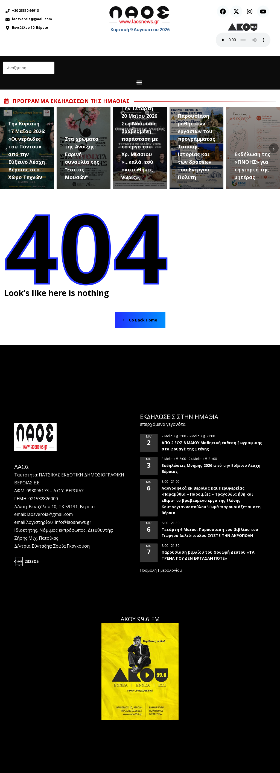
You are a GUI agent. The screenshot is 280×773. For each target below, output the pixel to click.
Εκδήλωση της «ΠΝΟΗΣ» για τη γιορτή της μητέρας (252, 165)
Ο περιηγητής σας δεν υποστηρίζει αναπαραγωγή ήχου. (243, 40)
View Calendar (161, 570)
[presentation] (6, 148)
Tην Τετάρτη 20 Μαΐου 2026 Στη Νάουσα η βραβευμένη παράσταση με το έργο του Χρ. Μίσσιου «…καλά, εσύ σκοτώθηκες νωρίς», (139, 142)
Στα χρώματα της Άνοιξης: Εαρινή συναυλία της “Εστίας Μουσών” (82, 158)
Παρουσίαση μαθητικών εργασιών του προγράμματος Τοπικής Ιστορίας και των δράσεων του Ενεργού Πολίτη (196, 146)
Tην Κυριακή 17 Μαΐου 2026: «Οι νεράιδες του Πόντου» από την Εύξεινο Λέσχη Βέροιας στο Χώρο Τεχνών (26, 150)
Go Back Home (140, 320)
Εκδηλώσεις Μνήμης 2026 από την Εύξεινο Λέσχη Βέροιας (211, 468)
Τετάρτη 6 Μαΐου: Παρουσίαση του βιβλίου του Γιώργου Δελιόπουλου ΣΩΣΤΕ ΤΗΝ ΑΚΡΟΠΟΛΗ (210, 532)
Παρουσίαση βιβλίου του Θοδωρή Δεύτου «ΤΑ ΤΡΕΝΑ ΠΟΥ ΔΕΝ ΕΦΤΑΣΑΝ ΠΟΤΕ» (208, 555)
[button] (139, 82)
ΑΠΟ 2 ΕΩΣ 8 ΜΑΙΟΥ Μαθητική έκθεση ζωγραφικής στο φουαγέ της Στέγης (212, 446)
